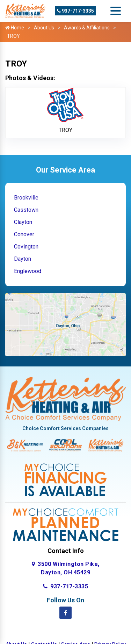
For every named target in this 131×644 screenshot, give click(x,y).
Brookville (26, 197)
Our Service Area (65, 170)
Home (14, 27)
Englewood (27, 271)
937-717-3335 (75, 11)
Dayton (22, 258)
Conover (24, 234)
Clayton (23, 222)
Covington (26, 246)
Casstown (26, 209)
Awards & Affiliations (87, 27)
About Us (44, 27)
